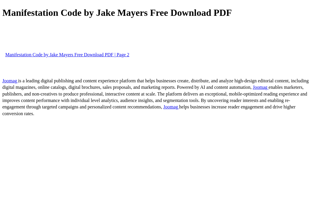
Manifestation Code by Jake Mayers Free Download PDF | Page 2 (67, 54)
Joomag (10, 80)
